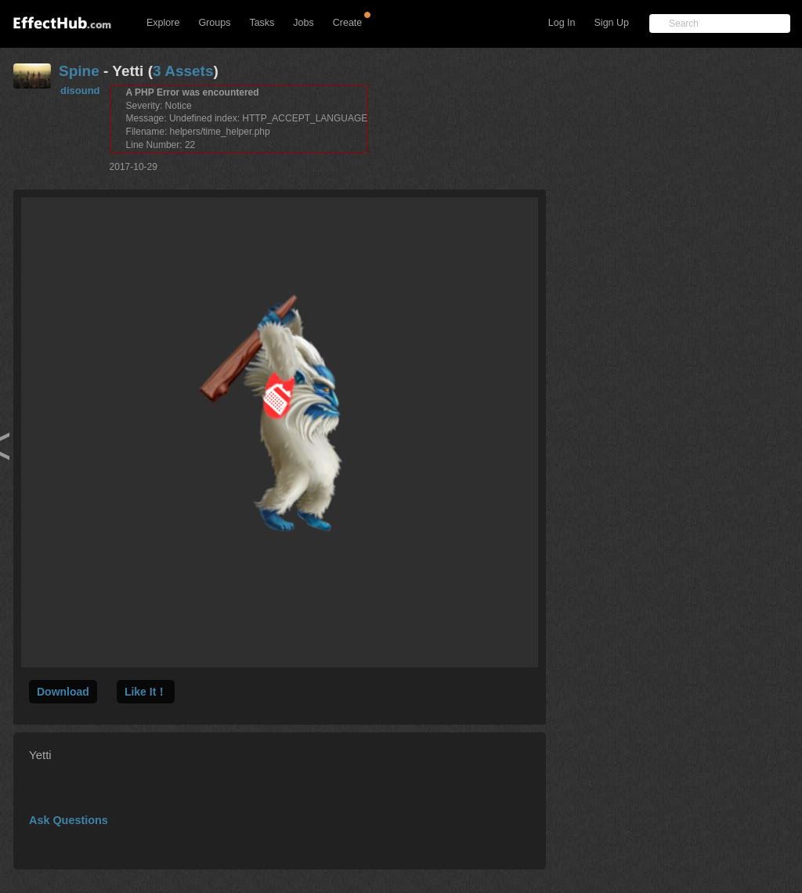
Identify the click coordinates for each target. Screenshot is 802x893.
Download (63, 691)
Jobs (303, 22)
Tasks (261, 22)
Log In (562, 22)
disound (80, 90)
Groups (214, 22)
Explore (162, 22)
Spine (79, 71)
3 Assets (183, 71)
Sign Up (611, 22)
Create (348, 22)
